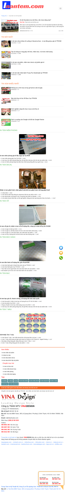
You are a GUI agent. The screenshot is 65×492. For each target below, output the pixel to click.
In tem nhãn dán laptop (9, 374)
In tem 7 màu (6, 309)
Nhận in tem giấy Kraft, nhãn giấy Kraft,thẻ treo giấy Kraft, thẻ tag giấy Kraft (25, 190)
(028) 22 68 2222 (13, 420)
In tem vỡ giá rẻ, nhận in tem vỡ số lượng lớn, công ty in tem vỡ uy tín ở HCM (25, 226)
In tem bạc (5, 273)
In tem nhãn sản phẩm (7, 352)
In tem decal (6, 165)
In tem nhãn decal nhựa (9, 369)
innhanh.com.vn (18, 442)
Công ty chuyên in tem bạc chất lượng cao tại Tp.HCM (16, 305)
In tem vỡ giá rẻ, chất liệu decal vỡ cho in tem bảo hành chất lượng (19, 230)
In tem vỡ (4, 201)
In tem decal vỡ (44, 380)
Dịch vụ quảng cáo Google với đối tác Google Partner (27, 119)
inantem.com (5, 444)
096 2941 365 (5, 429)
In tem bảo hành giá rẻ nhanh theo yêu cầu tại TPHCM (16, 265)
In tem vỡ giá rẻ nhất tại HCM (9, 229)
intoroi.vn (49, 442)
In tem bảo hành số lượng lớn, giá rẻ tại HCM (14, 262)
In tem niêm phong (8, 130)
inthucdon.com (39, 442)
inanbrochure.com (26, 444)
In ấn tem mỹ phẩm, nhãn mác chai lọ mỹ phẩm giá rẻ (27, 62)
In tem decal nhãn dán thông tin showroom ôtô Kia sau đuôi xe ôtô (19, 194)
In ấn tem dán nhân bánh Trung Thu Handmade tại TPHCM (29, 73)
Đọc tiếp (61, 30)
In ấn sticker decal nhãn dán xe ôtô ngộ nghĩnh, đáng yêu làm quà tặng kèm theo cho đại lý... (26, 198)
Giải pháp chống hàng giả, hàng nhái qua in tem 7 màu (16, 341)
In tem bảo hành (7, 237)
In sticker (4, 380)
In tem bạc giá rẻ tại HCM (8, 303)
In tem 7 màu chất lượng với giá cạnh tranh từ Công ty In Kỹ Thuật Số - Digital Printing (24, 339)
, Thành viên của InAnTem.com (29, 22)
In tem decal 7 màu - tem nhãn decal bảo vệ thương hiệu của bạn (19, 337)
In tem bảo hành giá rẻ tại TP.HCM (10, 267)
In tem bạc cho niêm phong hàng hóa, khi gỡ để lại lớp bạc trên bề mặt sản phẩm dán (24, 160)
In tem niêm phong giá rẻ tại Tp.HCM (11, 158)
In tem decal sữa (13, 384)
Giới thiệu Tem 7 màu (7, 334)
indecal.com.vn (58, 442)
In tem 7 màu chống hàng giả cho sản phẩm (13, 343)
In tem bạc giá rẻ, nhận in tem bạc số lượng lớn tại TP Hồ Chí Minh (19, 301)
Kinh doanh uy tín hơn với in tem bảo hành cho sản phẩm (16, 270)
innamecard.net (15, 444)
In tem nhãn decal (34, 380)
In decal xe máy (6, 355)
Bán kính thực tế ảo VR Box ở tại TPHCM (24, 98)
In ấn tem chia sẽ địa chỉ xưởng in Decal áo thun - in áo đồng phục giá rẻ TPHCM (36, 41)
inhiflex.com (58, 444)
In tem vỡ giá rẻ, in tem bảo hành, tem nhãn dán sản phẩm (17, 232)
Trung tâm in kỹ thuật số (8, 437)
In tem (15, 380)
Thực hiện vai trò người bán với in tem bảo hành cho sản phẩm (18, 268)
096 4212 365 (5, 432)
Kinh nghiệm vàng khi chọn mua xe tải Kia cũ (25, 109)
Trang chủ (4, 15)
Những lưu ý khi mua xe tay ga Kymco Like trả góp (26, 88)
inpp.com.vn (50, 444)
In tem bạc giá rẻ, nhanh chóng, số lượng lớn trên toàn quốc (19, 298)
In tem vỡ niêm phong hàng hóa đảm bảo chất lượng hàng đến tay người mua (22, 162)
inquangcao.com (6, 442)
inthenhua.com (29, 442)
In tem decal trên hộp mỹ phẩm (10, 360)
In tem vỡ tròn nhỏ (8, 366)
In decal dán (4, 193)
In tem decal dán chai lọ (8, 357)
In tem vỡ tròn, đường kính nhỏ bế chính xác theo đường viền (18, 234)
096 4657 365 (5, 427)
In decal (10, 380)
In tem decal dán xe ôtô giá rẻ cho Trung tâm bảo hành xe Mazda (19, 196)
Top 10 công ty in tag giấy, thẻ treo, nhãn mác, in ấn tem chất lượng (31, 51)
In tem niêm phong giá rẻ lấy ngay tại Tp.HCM (15, 155)
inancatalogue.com (39, 444)
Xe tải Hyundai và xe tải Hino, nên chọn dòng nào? (35, 20)
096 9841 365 (5, 424)
